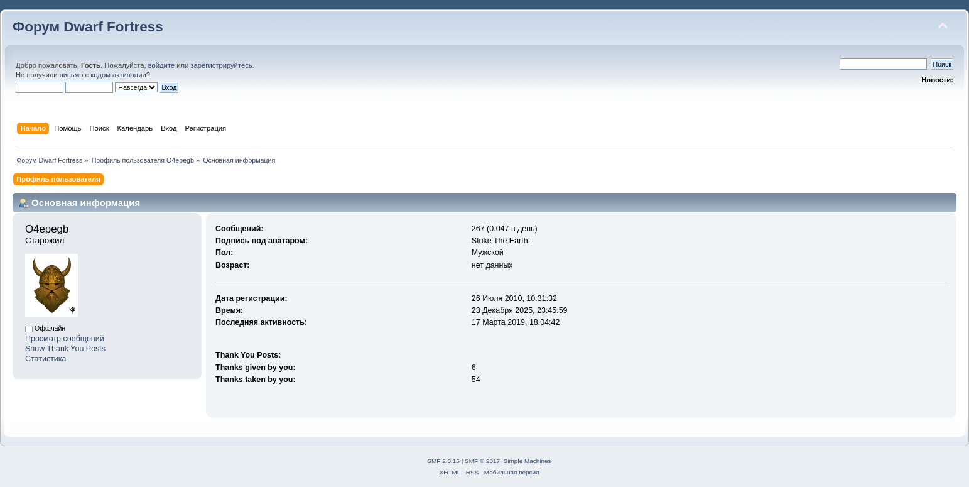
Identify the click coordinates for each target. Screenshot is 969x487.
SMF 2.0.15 (443, 460)
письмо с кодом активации (103, 75)
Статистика (46, 358)
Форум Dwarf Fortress (88, 27)
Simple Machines (527, 460)
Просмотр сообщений (64, 338)
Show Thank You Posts (65, 348)
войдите (161, 65)
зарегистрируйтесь (221, 65)
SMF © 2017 (482, 460)
